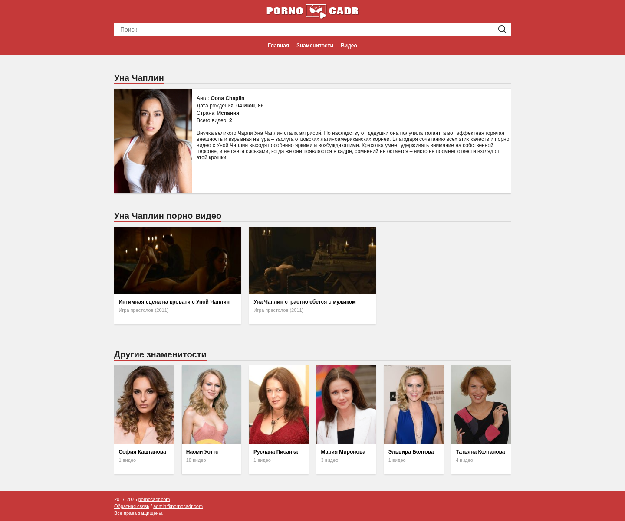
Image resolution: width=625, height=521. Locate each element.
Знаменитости (314, 46)
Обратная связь (131, 506)
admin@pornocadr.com (178, 506)
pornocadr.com (154, 499)
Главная (278, 46)
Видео (349, 46)
